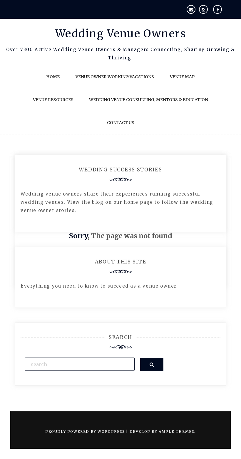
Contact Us (120, 122)
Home (53, 76)
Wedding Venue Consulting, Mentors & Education (148, 99)
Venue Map (182, 76)
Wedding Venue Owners (120, 33)
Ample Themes (176, 431)
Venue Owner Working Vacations (115, 76)
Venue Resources (53, 99)
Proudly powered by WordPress (85, 431)
